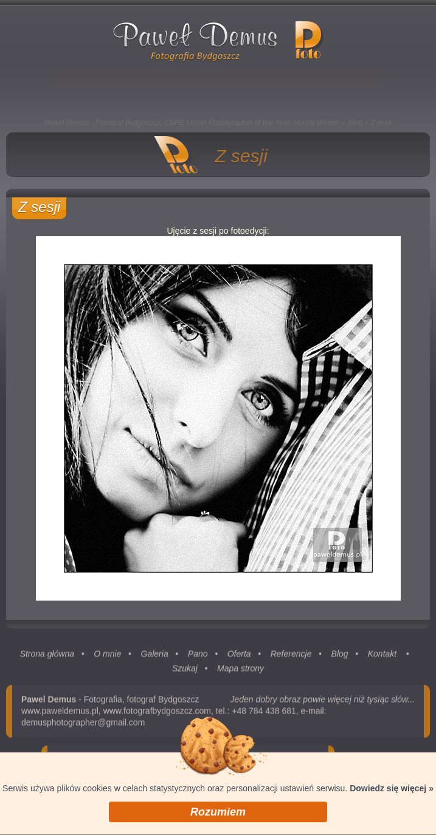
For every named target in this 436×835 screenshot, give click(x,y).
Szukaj (185, 670)
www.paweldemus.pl (60, 713)
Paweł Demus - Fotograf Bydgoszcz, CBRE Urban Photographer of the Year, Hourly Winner (192, 122)
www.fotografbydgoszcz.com (157, 713)
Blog (355, 122)
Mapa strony (240, 670)
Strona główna (47, 656)
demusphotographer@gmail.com (83, 724)
